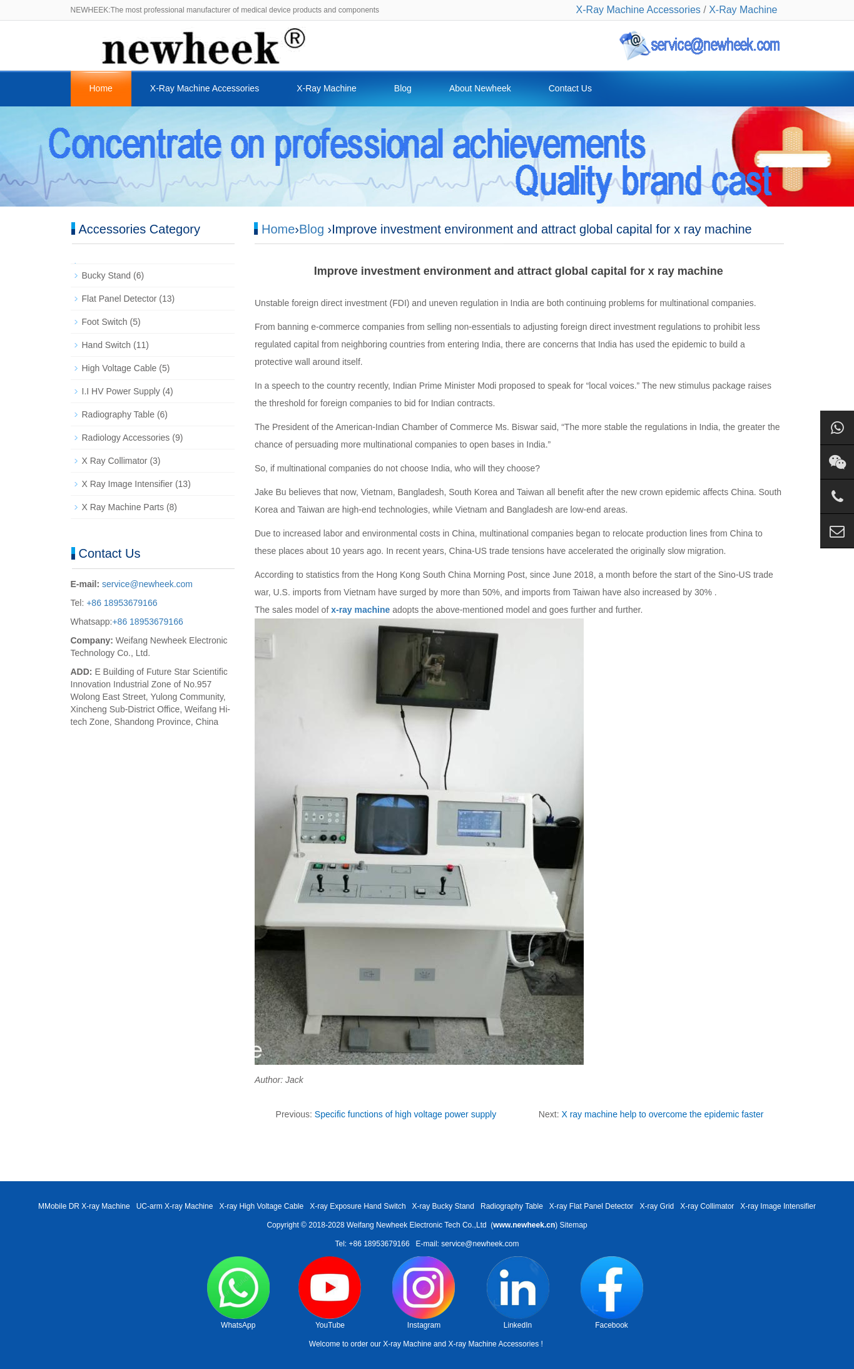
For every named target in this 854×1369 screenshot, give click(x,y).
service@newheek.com (147, 584)
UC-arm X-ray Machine (174, 1206)
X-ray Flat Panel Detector (591, 1206)
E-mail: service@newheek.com (467, 1243)
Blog (403, 88)
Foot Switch (105, 322)
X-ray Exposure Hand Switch (357, 1206)
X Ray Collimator (115, 461)
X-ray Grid (657, 1206)
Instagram (423, 1293)
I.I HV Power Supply (121, 391)
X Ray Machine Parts (123, 507)
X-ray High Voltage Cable (261, 1206)
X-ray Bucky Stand (443, 1206)
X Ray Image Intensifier (127, 484)
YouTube (329, 1293)
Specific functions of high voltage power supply (405, 1114)
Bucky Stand (106, 275)
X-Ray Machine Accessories (638, 9)
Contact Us (570, 88)
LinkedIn (518, 1293)
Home (101, 88)
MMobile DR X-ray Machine (84, 1206)
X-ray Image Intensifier (778, 1206)
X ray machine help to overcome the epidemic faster (662, 1114)
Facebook (612, 1293)
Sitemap (573, 1225)
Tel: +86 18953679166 (372, 1243)
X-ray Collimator (707, 1206)
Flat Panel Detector (119, 299)
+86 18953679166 (120, 603)
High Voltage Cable (119, 368)
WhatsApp (238, 1293)
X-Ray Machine (743, 9)
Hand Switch (106, 345)
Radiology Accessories (126, 438)
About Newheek (480, 88)
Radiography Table (118, 414)
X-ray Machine (407, 1344)
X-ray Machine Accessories (493, 1344)
